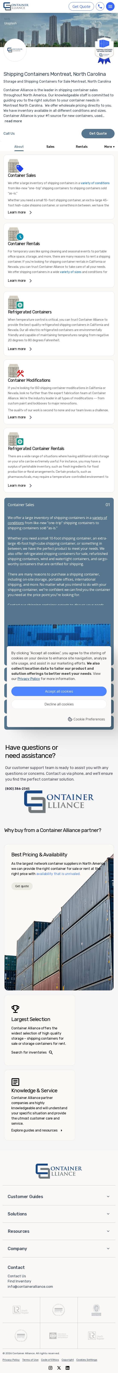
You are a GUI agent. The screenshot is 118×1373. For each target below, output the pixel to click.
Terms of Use (30, 1359)
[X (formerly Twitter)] (59, 1367)
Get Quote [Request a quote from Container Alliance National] (98, 133)
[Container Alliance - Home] (59, 1171)
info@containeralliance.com (30, 1287)
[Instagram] (50, 1367)
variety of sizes (71, 272)
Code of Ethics (50, 1359)
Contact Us (17, 1276)
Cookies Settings (86, 1359)
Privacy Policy (11, 1359)
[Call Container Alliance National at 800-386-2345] (9, 133)
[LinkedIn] (67, 1367)
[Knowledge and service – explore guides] (39, 1105)
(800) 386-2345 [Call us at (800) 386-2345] (17, 788)
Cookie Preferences (86, 719)
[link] (59, 187)
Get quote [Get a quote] (22, 886)
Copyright (68, 1359)
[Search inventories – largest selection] (39, 1030)
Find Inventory (19, 1281)
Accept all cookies (59, 691)
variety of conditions (95, 183)
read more (13, 121)
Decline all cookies (59, 704)
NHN (7, 19)
